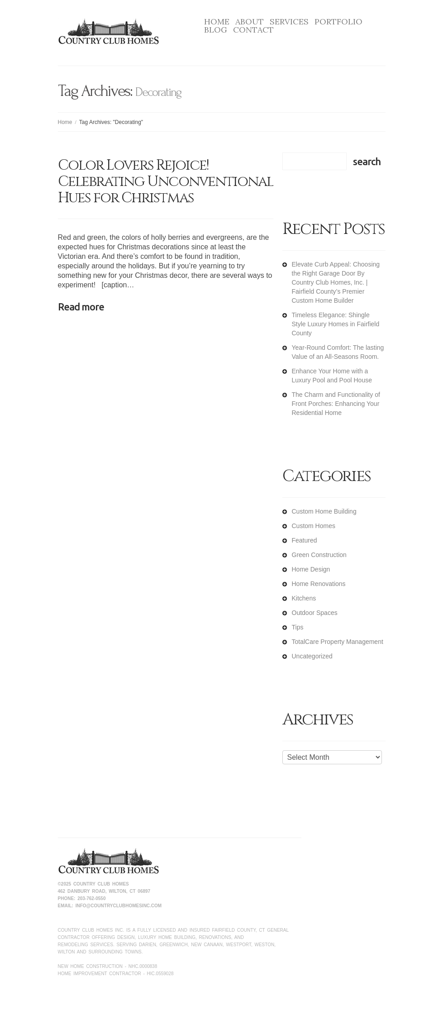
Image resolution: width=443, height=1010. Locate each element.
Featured (304, 540)
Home (216, 22)
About (249, 22)
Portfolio (338, 22)
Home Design (311, 569)
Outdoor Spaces (315, 612)
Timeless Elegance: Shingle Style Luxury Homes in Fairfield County (336, 324)
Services (289, 22)
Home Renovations (319, 583)
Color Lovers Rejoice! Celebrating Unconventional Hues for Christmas (165, 182)
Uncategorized (312, 656)
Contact (253, 30)
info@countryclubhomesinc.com (119, 905)
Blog (215, 30)
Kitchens (304, 598)
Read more (81, 306)
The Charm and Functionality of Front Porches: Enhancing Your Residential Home (336, 403)
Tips (298, 627)
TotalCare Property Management (337, 641)
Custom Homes (313, 525)
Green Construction (319, 554)
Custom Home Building (324, 511)
